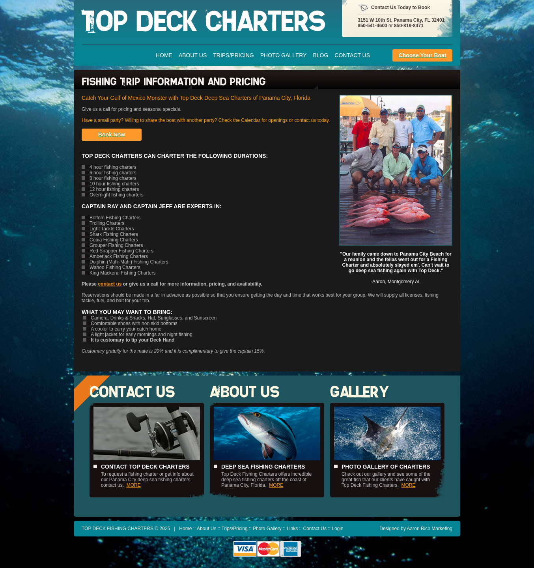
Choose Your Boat (422, 55)
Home (164, 55)
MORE (134, 485)
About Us (193, 55)
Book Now (111, 134)
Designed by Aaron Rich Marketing (415, 528)
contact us (109, 284)
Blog (320, 55)
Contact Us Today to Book (400, 7)
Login (337, 528)
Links (292, 528)
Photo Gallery (283, 55)
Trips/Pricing (233, 55)
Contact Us (352, 55)
